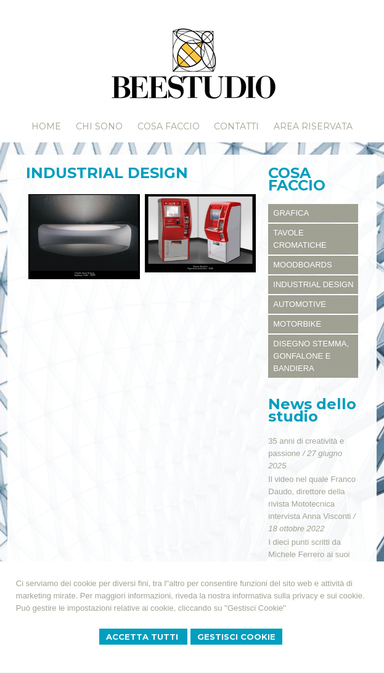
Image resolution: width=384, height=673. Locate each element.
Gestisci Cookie (236, 637)
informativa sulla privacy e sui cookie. (298, 595)
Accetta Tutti (143, 637)
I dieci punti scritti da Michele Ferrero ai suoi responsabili (308, 554)
